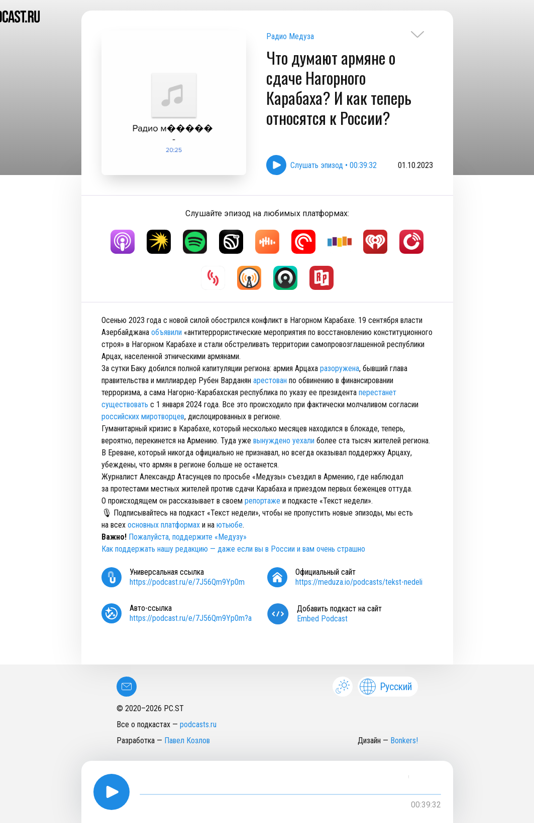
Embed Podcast (322, 618)
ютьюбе (230, 525)
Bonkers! (404, 740)
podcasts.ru (198, 724)
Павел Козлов (187, 740)
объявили (166, 332)
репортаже (262, 501)
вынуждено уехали (283, 440)
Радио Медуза (290, 36)
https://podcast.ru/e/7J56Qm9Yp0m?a (191, 618)
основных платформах (164, 525)
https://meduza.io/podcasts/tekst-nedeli (358, 582)
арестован (270, 380)
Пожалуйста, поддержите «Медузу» (188, 537)
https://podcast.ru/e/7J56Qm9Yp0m (187, 582)
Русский (386, 687)
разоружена (339, 368)
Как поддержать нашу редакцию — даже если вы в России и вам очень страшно (233, 549)
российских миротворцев (142, 416)
